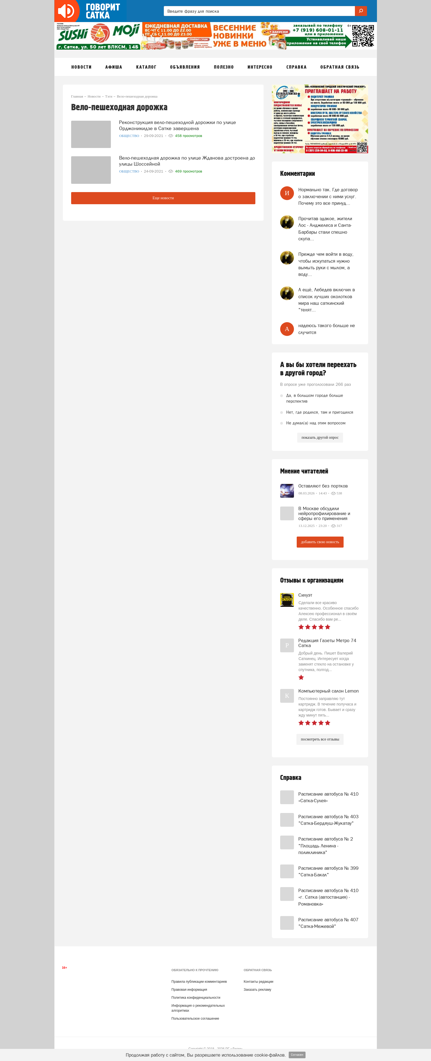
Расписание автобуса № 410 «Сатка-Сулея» (328, 797)
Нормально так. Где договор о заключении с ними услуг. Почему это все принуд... (328, 196)
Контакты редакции (258, 982)
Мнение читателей (304, 471)
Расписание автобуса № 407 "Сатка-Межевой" (328, 923)
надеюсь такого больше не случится (326, 329)
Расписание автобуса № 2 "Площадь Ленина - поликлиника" (325, 845)
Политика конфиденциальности (196, 998)
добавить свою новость (320, 542)
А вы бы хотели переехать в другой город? (318, 369)
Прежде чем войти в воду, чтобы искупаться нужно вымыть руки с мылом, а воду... (326, 264)
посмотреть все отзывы (320, 739)
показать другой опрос (320, 437)
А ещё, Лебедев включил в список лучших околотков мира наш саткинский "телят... (326, 300)
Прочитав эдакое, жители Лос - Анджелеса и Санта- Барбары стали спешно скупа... (325, 228)
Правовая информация (189, 990)
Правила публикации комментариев (199, 982)
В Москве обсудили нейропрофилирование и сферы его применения (324, 513)
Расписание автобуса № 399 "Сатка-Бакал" (328, 871)
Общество (129, 136)
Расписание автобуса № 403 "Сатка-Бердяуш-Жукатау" (328, 820)
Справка (290, 778)
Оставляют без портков (323, 485)
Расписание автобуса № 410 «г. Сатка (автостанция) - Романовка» (328, 897)
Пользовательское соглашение (195, 1018)
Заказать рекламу (257, 990)
